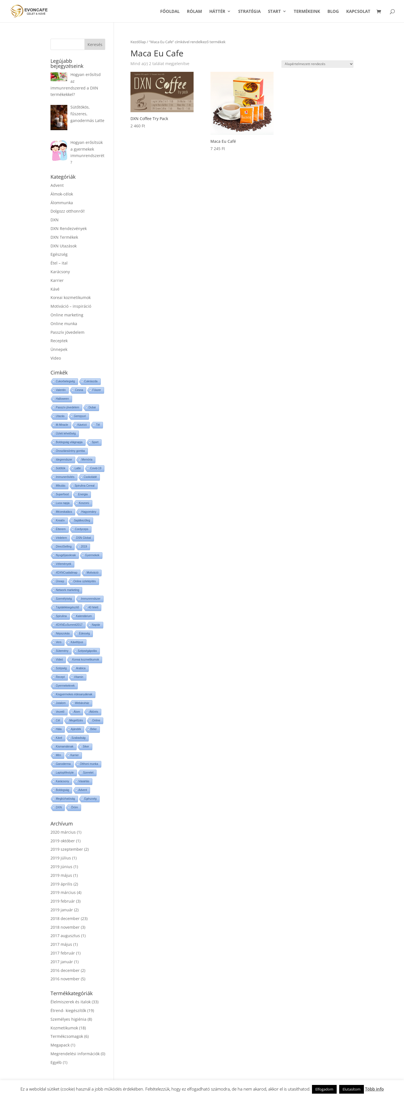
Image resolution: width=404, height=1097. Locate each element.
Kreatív (60, 520)
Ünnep (60, 581)
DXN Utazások (63, 246)
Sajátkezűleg (82, 520)
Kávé (54, 289)
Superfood (62, 494)
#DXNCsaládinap (66, 572)
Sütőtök (60, 468)
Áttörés (93, 711)
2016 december (65, 970)
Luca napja (63, 503)
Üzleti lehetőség (66, 433)
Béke (93, 729)
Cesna (79, 390)
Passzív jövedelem (67, 332)
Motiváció (92, 572)
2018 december (65, 918)
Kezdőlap (138, 41)
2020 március (63, 832)
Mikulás (60, 485)
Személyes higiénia (68, 1019)
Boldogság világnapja (69, 442)
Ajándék (76, 729)
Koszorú (84, 503)
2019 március (63, 892)
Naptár (96, 624)
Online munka (63, 323)
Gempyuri (80, 416)
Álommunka (61, 202)
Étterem (61, 529)
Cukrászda (91, 381)
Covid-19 (95, 468)
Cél (58, 720)
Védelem (61, 537)
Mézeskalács (64, 511)
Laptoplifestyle (65, 772)
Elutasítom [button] (352, 1089)
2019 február (62, 901)
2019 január (61, 909)
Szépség (61, 668)
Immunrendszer (90, 598)
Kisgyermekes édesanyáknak (74, 694)
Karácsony (60, 271)
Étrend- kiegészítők (68, 1010)
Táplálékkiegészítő (67, 607)
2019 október (62, 840)
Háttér (217, 11)
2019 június (61, 866)
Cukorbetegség (65, 381)
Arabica (81, 668)
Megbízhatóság (65, 798)
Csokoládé (90, 477)
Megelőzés (76, 720)
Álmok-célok (61, 194)
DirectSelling (64, 546)
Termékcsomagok (66, 1036)
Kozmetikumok (64, 1028)
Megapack (60, 1045)
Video (55, 358)
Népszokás (63, 633)
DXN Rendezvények (68, 228)
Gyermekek (92, 555)
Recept (60, 677)
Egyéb (56, 1062)
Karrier (57, 280)
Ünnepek (58, 349)
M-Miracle (62, 424)
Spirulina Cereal (85, 485)
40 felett (93, 607)
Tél (98, 424)
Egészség (59, 254)
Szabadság (79, 737)
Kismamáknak (65, 746)
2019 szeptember (66, 849)
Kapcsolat (358, 11)
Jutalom (61, 703)
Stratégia (249, 11)
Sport (95, 442)
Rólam (194, 11)
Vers (58, 642)
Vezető (60, 711)
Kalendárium (84, 616)
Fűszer (96, 390)
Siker (86, 746)
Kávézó (82, 424)
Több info (374, 1089)
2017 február (62, 953)
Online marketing (66, 315)
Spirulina (61, 616)
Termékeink (307, 11)
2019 (84, 546)
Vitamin (78, 677)
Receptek (59, 340)
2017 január (61, 961)
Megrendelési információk (75, 1053)
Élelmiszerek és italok (70, 1001)
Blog (333, 11)
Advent (57, 185)
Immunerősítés (65, 477)
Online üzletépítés (84, 581)
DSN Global (83, 537)
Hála (59, 729)
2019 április (61, 884)
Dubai (92, 407)
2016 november (65, 978)
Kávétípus (77, 642)
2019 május (61, 875)
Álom (77, 711)
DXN (54, 219)
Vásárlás (83, 781)
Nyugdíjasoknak (66, 555)
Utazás (60, 416)
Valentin (61, 390)
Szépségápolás (87, 650)
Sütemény (62, 650)
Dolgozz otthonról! (67, 211)
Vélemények (63, 563)
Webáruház (82, 703)
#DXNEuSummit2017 (69, 624)
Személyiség (64, 598)
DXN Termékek (64, 237)
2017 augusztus (65, 935)
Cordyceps (81, 529)
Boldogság (62, 790)
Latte (78, 468)
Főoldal (170, 11)
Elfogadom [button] (324, 1089)
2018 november (65, 927)
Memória (86, 459)
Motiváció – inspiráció (70, 306)
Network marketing (67, 590)
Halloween (62, 398)
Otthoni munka (89, 763)
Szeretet (88, 772)
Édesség (84, 633)
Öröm (74, 807)
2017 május (61, 944)
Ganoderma (63, 763)
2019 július (60, 858)
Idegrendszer (64, 459)
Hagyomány (88, 511)
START (274, 11)
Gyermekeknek (65, 685)
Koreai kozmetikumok (70, 297)
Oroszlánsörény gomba (70, 450)
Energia (83, 494)
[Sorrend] (317, 64)
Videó (59, 659)
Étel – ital (59, 263)
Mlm (58, 755)
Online (96, 720)
